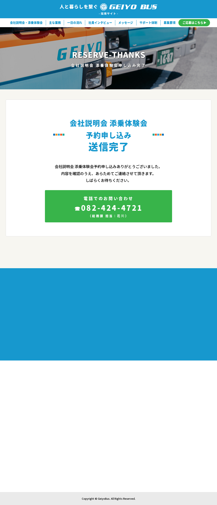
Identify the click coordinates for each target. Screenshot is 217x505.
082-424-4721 (108, 208)
